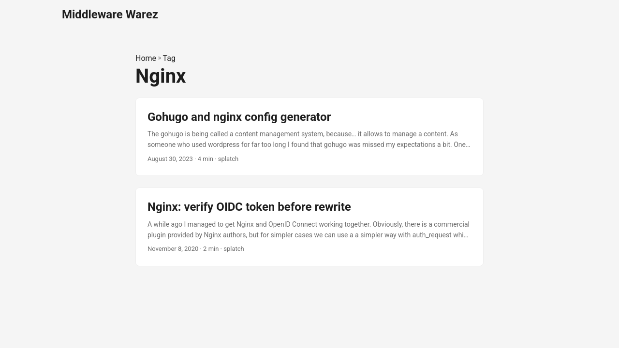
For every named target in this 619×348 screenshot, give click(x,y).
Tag (169, 58)
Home (145, 58)
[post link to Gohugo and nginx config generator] (309, 137)
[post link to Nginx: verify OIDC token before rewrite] (309, 227)
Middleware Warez (110, 14)
